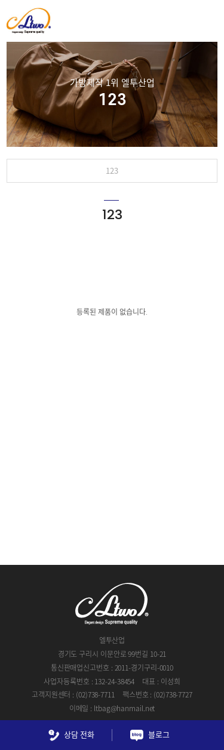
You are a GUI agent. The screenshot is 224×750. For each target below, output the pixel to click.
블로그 (150, 735)
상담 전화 (71, 735)
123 (112, 170)
